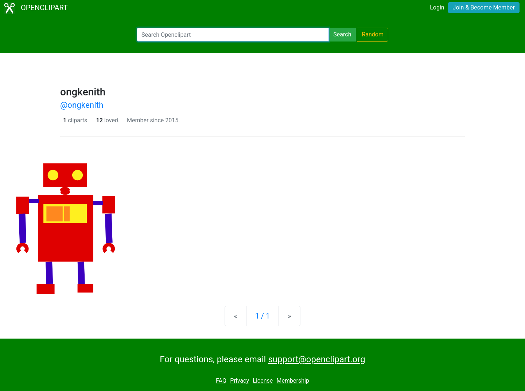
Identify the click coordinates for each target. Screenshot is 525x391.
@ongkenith (81, 105)
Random (373, 34)
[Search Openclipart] (233, 35)
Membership (293, 380)
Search (342, 34)
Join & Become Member (484, 7)
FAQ (221, 380)
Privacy (239, 380)
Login (437, 7)
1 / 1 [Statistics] (262, 316)
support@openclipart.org (316, 359)
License (263, 380)
